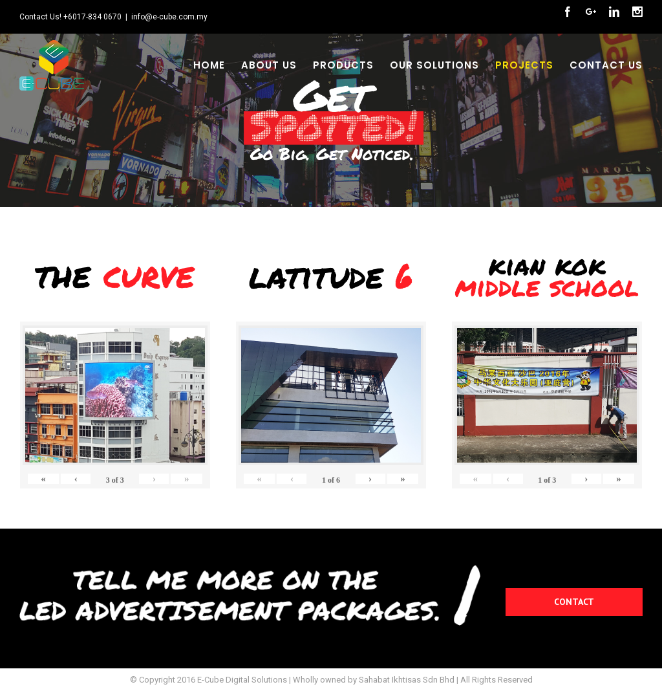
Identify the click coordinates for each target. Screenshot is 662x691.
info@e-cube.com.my (169, 16)
